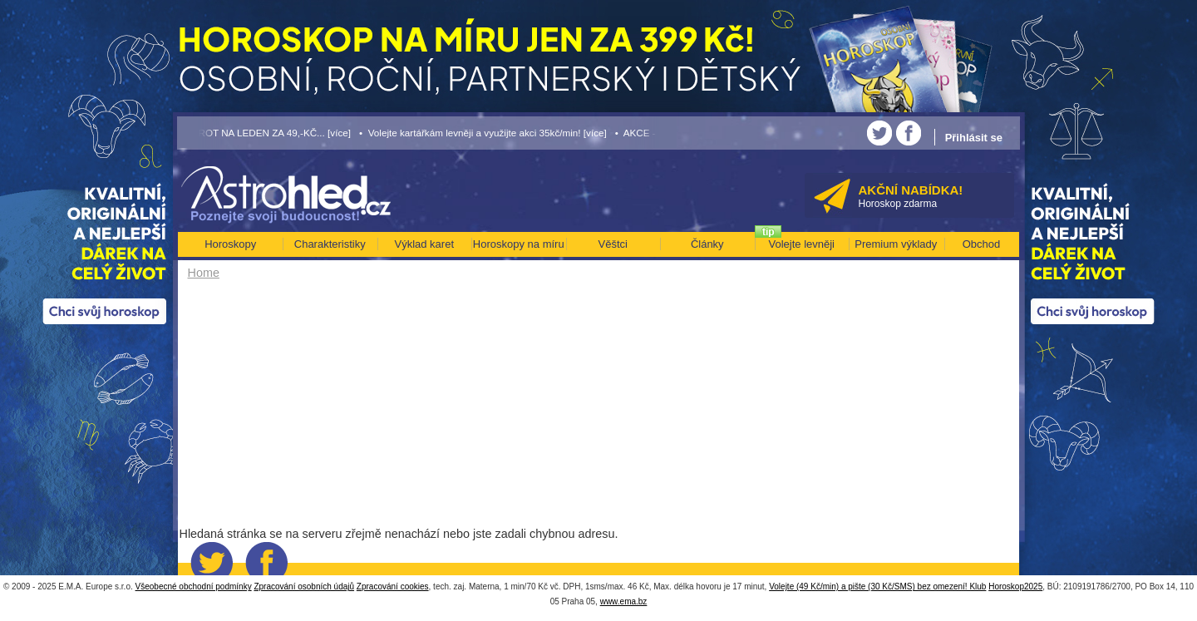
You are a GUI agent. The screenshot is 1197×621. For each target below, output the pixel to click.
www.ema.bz (624, 601)
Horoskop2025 (1015, 586)
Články (707, 244)
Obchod (982, 244)
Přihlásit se (973, 137)
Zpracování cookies (393, 586)
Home (203, 272)
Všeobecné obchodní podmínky (193, 586)
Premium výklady (896, 244)
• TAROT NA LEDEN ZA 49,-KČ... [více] (264, 132)
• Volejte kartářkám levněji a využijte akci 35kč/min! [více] (483, 132)
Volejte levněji (802, 244)
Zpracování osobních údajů (304, 586)
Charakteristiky (330, 244)
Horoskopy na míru (518, 244)
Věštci (613, 244)
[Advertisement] (472, 409)
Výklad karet (424, 244)
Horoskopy (230, 244)
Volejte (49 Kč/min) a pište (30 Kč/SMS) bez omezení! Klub (877, 586)
